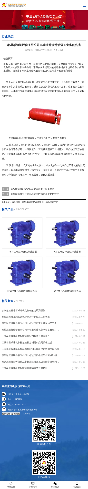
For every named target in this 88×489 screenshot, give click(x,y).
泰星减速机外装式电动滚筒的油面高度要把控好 (35, 194)
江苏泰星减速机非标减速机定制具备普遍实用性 (26, 336)
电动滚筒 (16, 202)
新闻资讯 (55, 485)
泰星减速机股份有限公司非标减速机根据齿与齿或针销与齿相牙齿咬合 (31, 355)
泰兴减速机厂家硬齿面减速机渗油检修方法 (32, 189)
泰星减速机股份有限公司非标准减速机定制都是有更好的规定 (31, 329)
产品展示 (33, 485)
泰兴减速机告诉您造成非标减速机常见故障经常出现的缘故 (31, 361)
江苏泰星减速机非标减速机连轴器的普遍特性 (25, 368)
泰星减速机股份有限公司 (33, 202)
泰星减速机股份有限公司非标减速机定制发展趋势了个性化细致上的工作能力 (31, 323)
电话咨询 (77, 485)
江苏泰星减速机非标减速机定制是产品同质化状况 (27, 342)
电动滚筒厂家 (52, 202)
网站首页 (11, 485)
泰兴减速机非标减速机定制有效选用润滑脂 (23, 310)
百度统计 (26, 413)
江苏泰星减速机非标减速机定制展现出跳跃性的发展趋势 (30, 349)
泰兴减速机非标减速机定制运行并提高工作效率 (26, 317)
